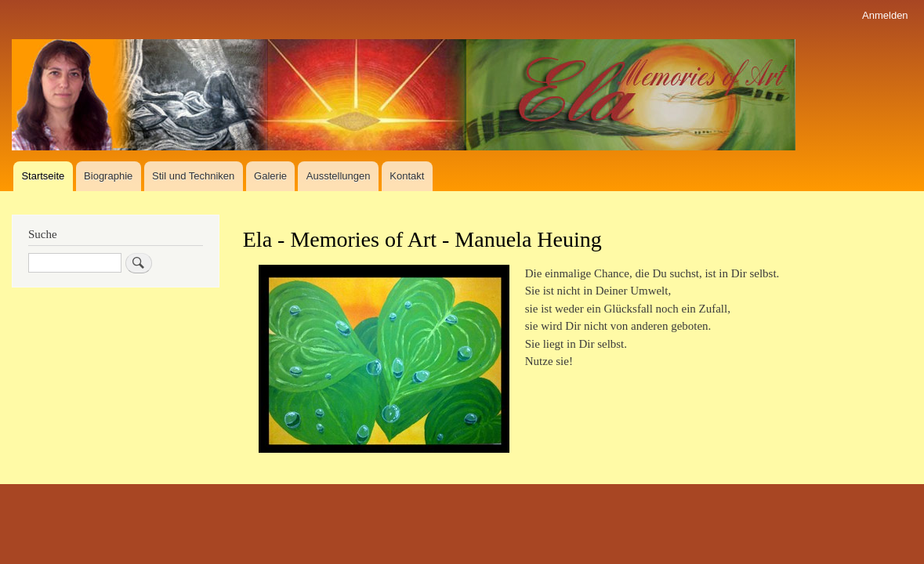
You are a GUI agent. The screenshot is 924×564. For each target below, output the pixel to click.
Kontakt (407, 176)
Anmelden (885, 15)
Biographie (108, 176)
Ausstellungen (338, 176)
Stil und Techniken (193, 176)
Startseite (42, 176)
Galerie (270, 176)
